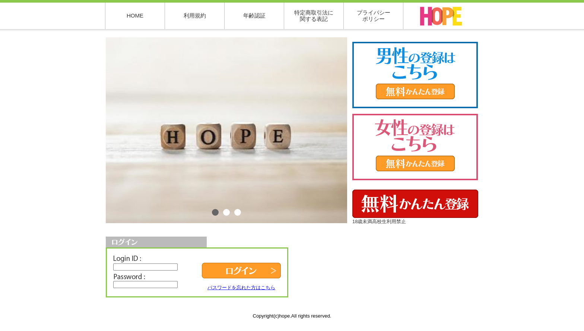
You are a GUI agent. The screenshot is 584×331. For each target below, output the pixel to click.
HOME (135, 15)
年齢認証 (254, 15)
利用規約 (195, 15)
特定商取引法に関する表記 (313, 15)
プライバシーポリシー (373, 15)
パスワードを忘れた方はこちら (241, 287)
